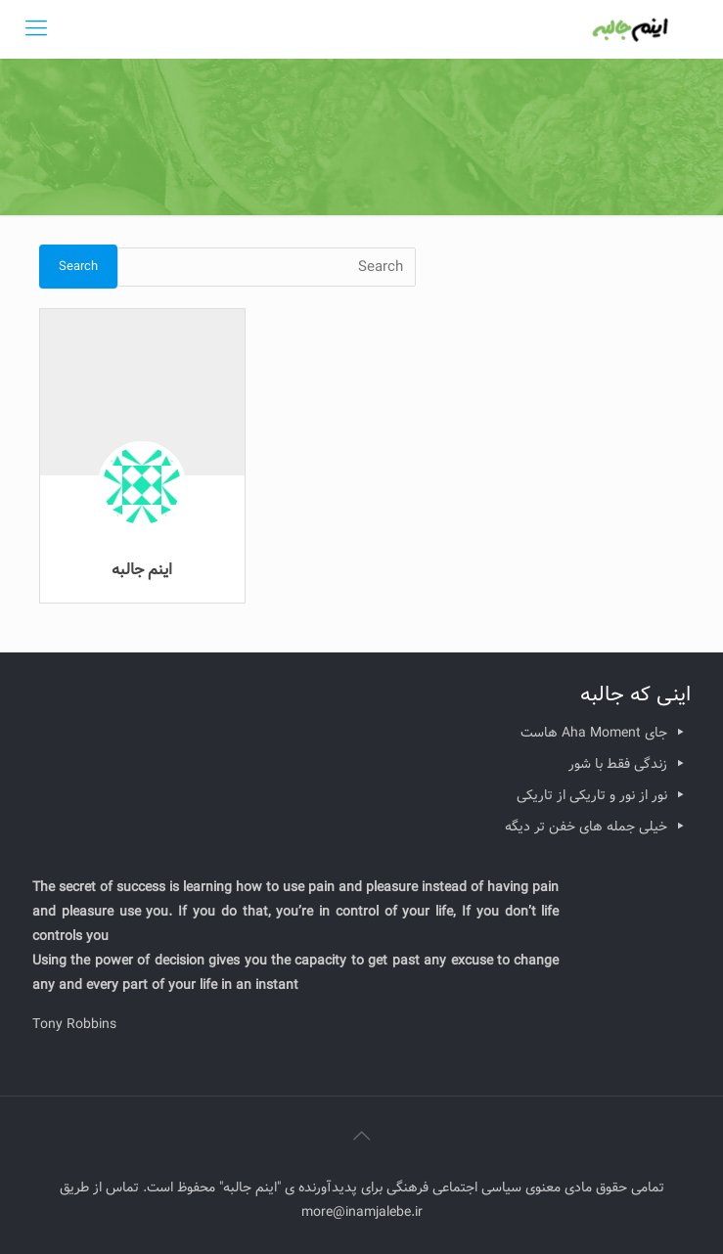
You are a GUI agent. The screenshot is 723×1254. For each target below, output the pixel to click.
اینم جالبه (142, 570)
